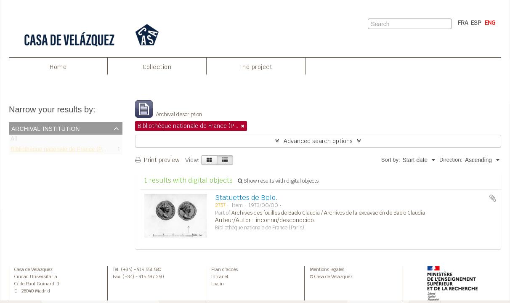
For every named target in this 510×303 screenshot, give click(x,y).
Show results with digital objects (278, 181)
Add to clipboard (493, 198)
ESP (476, 23)
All (14, 140)
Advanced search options (318, 141)
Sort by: (390, 160)
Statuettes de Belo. (246, 197)
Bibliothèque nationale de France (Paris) (62, 150)
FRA (463, 23)
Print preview (157, 160)
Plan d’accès (224, 269)
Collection (157, 67)
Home (58, 67)
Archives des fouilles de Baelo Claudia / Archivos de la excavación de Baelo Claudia (328, 213)
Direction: (450, 160)
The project (256, 67)
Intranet (219, 276)
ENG (490, 23)
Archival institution (45, 128)
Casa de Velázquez (33, 269)
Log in (217, 284)
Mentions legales (327, 269)
